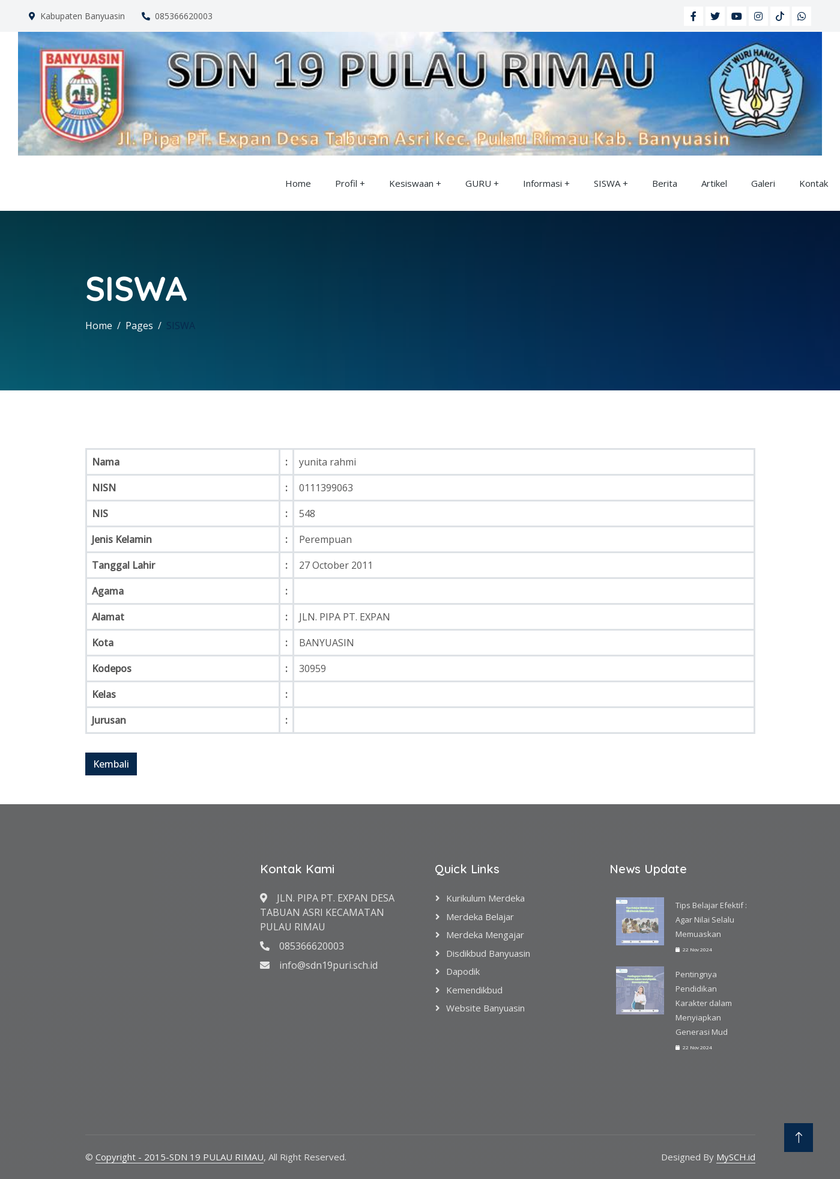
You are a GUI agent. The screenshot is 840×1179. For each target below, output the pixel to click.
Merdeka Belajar (480, 917)
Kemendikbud (474, 990)
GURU (478, 183)
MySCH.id (735, 1157)
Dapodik (463, 971)
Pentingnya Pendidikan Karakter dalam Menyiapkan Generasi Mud (703, 1003)
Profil (346, 183)
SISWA (607, 183)
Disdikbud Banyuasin (488, 953)
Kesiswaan (411, 183)
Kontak (813, 183)
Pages (139, 325)
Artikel (714, 183)
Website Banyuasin (485, 1008)
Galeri (763, 183)
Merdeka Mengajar (485, 935)
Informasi (542, 183)
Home (298, 183)
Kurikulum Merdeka (485, 898)
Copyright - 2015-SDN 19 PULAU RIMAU (179, 1157)
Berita (664, 183)
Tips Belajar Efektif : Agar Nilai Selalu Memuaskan (711, 919)
